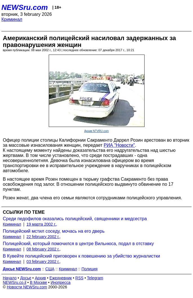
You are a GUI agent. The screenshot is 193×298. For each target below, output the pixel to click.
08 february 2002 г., (43, 249)
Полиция (89, 269)
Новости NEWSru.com (27, 287)
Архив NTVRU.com (96, 131)
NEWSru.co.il (14, 282)
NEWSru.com (24, 7)
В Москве (38, 282)
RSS (79, 278)
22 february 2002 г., (43, 236)
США (49, 269)
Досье (25, 278)
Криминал (11, 19)
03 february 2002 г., (43, 261)
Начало (10, 278)
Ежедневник (61, 278)
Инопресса (61, 282)
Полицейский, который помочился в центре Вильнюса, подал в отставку (78, 243)
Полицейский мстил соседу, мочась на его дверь (54, 231)
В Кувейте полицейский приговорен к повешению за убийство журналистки (81, 256)
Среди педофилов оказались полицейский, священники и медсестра (75, 218)
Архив (40, 278)
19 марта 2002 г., (41, 224)
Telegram (95, 278)
